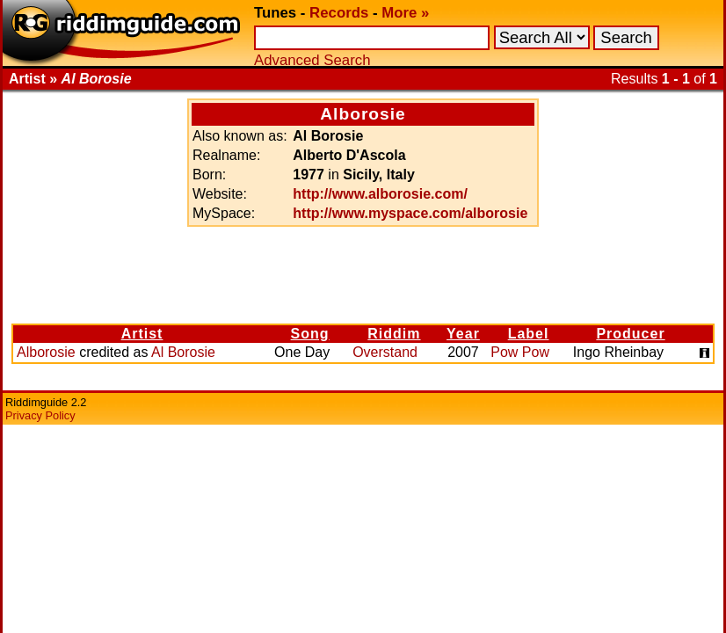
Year (463, 333)
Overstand (384, 352)
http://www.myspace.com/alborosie (410, 213)
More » (405, 12)
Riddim (393, 333)
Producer (630, 333)
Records (338, 12)
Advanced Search (312, 60)
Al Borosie (183, 352)
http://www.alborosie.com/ (380, 193)
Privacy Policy (40, 415)
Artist (142, 333)
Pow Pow (519, 352)
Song (310, 333)
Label (528, 333)
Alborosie (46, 352)
